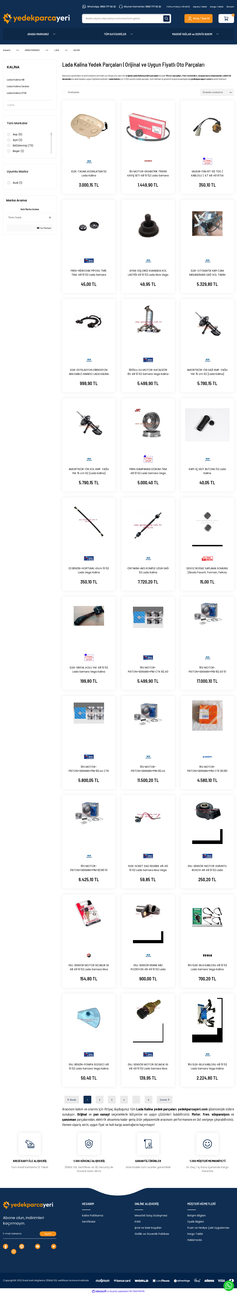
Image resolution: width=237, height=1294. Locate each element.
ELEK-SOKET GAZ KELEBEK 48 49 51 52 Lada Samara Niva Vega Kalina (148, 868)
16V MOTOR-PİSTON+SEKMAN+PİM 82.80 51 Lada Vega (88, 868)
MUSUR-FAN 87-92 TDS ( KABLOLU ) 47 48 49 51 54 (207, 173)
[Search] (126, 18)
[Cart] (226, 18)
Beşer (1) (18, 151)
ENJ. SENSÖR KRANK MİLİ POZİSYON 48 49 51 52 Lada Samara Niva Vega (148, 967)
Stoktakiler (73, 92)
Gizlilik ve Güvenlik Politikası (152, 1234)
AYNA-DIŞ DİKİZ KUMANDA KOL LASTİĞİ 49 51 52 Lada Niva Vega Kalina (148, 273)
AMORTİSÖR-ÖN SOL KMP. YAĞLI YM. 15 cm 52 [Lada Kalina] (89, 471)
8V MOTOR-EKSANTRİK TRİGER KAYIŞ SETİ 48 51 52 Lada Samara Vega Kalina (148, 174)
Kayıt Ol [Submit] (48, 1234)
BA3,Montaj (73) (23, 145)
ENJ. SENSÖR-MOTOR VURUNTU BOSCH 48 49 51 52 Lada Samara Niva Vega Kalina (207, 868)
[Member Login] (193, 18)
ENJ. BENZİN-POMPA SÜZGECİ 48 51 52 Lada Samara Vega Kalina (89, 1066)
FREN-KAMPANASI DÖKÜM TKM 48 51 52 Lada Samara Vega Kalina (148, 471)
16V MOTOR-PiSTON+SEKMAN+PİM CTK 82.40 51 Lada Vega (148, 670)
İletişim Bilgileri (196, 1215)
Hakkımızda (194, 1240)
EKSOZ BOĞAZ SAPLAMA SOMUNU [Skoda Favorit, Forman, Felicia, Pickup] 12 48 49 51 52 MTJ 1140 (207, 570)
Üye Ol (206, 18)
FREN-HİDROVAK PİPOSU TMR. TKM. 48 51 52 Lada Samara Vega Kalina (89, 273)
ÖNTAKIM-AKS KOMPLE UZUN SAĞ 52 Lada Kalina (148, 570)
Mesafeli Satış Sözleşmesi (151, 1215)
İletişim (230, 6)
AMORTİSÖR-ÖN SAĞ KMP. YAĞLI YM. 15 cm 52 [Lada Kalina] (207, 372)
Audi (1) (17, 183)
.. (136, 1099)
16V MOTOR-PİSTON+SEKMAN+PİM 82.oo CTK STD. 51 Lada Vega (89, 769)
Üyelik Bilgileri (195, 1221)
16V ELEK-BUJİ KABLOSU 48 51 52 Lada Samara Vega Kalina (207, 967)
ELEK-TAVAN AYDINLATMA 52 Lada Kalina (88, 173)
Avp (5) (17, 134)
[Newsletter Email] (29, 1234)
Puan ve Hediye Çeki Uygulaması (208, 1228)
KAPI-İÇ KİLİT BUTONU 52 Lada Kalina (207, 471)
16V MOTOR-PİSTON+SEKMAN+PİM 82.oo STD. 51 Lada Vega (148, 769)
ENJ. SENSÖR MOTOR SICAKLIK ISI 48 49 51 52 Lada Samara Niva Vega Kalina (89, 967)
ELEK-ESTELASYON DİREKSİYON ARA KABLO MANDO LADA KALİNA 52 (89, 372)
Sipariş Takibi (200, 6)
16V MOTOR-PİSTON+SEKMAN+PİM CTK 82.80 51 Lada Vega (207, 769)
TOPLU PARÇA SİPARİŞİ (178, 6)
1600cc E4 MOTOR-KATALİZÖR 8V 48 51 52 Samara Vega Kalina (148, 372)
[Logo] (36, 18)
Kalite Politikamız (92, 1215)
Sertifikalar (89, 1221)
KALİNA (77, 50)
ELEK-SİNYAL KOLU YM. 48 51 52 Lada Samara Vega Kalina (89, 669)
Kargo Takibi (216, 6)
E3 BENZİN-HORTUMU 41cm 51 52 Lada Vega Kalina (89, 570)
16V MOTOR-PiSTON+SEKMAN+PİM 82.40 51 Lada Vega (207, 670)
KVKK (138, 1221)
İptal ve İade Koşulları (148, 1228)
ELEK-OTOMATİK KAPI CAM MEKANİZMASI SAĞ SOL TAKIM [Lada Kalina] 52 (207, 273)
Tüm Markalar (44, 228)
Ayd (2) (17, 140)
